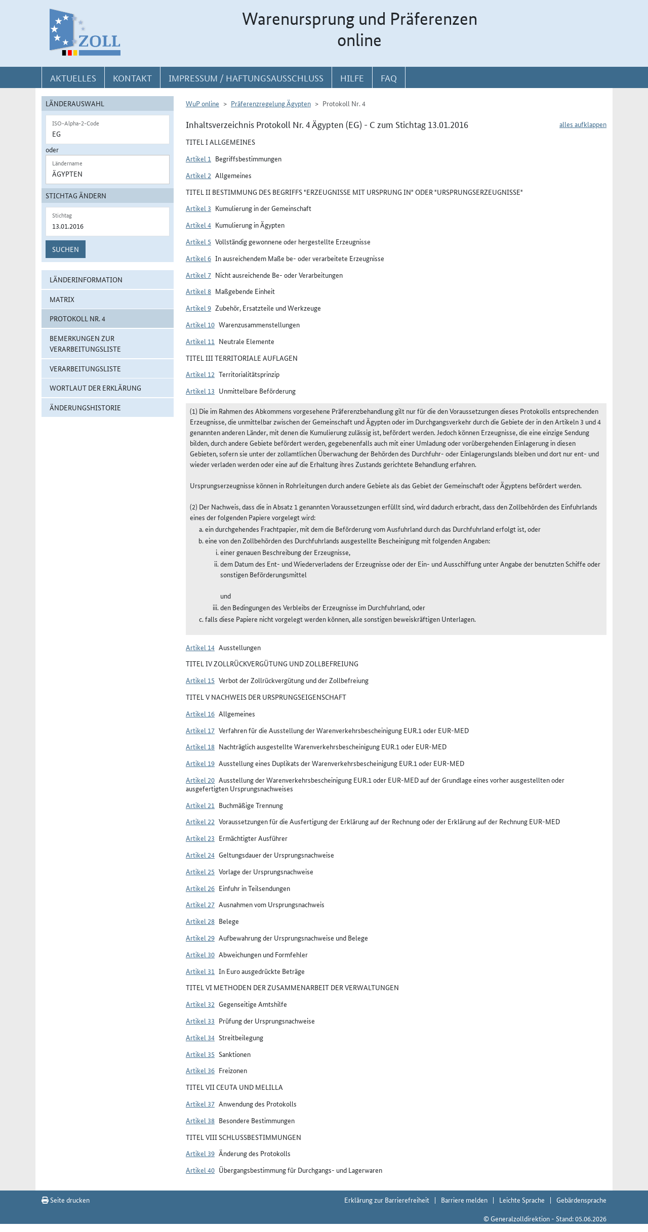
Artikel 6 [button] (198, 258)
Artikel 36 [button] (200, 1070)
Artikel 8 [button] (198, 291)
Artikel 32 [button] (200, 1004)
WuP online (202, 103)
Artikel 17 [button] (200, 730)
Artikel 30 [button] (200, 954)
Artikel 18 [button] (200, 746)
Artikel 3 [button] (198, 208)
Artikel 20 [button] (200, 780)
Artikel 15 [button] (200, 680)
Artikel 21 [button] (200, 805)
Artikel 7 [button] (198, 275)
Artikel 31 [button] (200, 971)
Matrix (62, 299)
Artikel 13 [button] (200, 391)
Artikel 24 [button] (200, 854)
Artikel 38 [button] (200, 1120)
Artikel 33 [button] (200, 1020)
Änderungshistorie (85, 407)
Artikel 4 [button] (198, 225)
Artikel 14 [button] (200, 647)
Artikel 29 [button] (200, 937)
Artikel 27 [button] (200, 904)
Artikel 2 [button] (198, 175)
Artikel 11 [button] (200, 341)
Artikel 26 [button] (200, 888)
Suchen (65, 249)
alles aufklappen (582, 124)
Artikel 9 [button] (198, 308)
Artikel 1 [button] (198, 158)
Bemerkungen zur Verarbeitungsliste (85, 343)
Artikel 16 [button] (200, 713)
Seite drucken (66, 1200)
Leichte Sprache (522, 1200)
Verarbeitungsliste (85, 368)
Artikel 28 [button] (200, 921)
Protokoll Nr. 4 (77, 318)
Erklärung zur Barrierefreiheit (386, 1200)
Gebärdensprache (581, 1200)
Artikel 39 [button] (200, 1153)
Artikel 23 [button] (200, 838)
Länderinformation (86, 279)
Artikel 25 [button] (200, 871)
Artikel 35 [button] (200, 1054)
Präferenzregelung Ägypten (271, 103)
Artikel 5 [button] (198, 241)
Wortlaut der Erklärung (95, 388)
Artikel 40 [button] (200, 1170)
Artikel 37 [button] (200, 1103)
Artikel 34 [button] (200, 1037)
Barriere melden (464, 1200)
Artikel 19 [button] (200, 763)
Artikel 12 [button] (200, 374)
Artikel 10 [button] (200, 324)
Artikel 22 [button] (200, 821)
